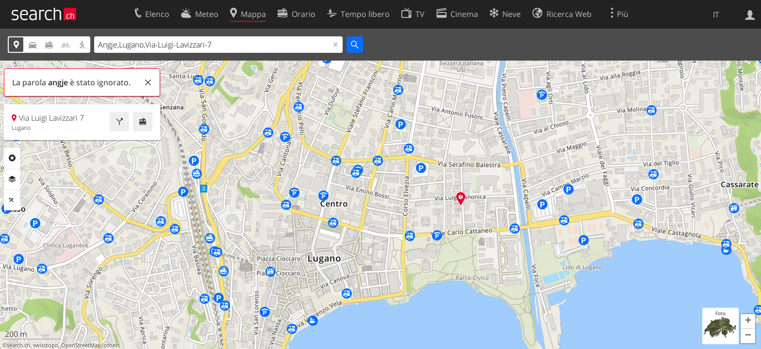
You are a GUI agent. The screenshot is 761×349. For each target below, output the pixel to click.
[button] (748, 321)
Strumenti (12, 200)
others (112, 345)
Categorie (12, 158)
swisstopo (45, 345)
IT (716, 14)
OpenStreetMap (81, 345)
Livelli (12, 179)
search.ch (18, 345)
